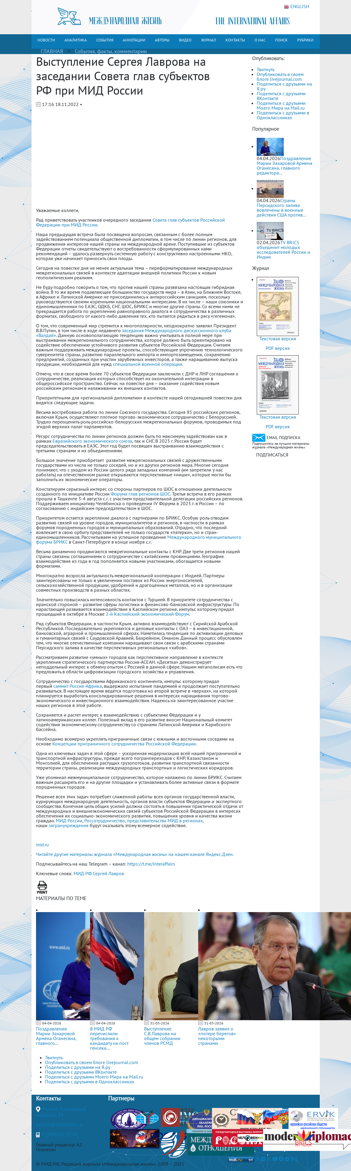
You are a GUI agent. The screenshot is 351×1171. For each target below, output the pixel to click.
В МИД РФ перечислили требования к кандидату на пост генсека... (109, 1038)
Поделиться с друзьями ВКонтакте (281, 95)
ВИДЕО (185, 40)
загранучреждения (69, 825)
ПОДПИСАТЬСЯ (272, 455)
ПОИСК (281, 40)
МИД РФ (83, 873)
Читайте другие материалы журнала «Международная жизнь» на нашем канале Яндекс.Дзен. (135, 854)
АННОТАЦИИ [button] (134, 40)
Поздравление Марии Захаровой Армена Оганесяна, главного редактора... (284, 165)
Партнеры (121, 1098)
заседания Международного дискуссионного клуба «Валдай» (133, 332)
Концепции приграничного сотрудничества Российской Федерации (124, 744)
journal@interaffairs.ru (59, 1124)
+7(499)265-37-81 (60, 1134)
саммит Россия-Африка (77, 686)
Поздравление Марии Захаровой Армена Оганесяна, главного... (56, 1036)
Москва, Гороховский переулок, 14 (61, 1112)
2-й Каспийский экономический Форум (147, 614)
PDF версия (278, 348)
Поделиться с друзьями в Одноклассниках (283, 115)
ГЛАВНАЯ (52, 51)
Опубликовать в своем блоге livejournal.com (280, 76)
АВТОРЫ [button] (162, 40)
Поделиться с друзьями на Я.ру (284, 86)
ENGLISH (296, 6)
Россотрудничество (104, 821)
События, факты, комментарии (111, 51)
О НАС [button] (260, 40)
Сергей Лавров (108, 873)
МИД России (69, 821)
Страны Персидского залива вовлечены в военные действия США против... (281, 207)
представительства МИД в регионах (165, 821)
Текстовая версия (277, 338)
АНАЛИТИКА (76, 40)
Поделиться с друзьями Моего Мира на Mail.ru (281, 105)
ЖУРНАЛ (208, 40)
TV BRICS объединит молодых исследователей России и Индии (283, 249)
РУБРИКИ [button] (305, 40)
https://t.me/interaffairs (151, 864)
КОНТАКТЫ (235, 40)
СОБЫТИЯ (104, 40)
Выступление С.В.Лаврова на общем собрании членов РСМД (162, 1036)
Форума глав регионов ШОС (140, 494)
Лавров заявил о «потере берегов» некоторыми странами (217, 1036)
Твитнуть (265, 69)
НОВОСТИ (46, 40)
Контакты (48, 1098)
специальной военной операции (147, 364)
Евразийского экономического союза (92, 441)
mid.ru (42, 845)
